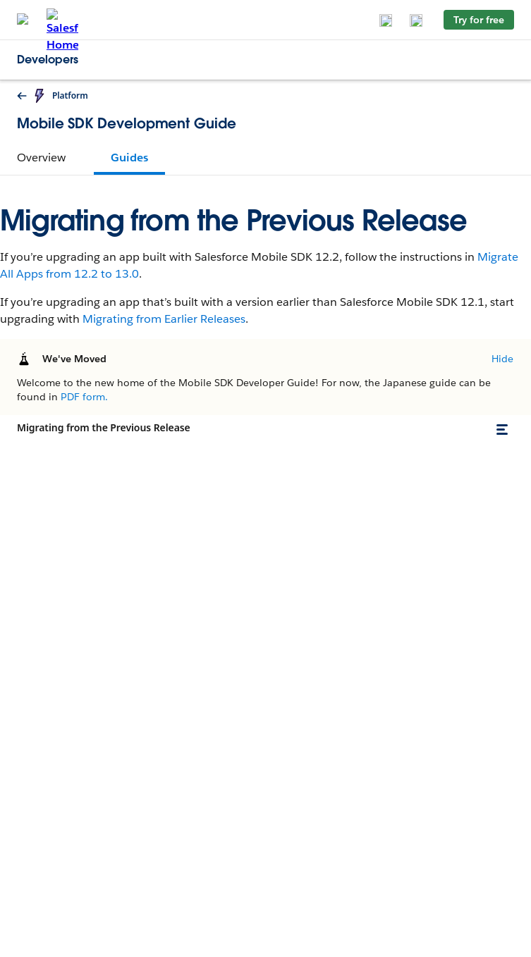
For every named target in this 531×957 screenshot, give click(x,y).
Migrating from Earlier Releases (164, 318)
